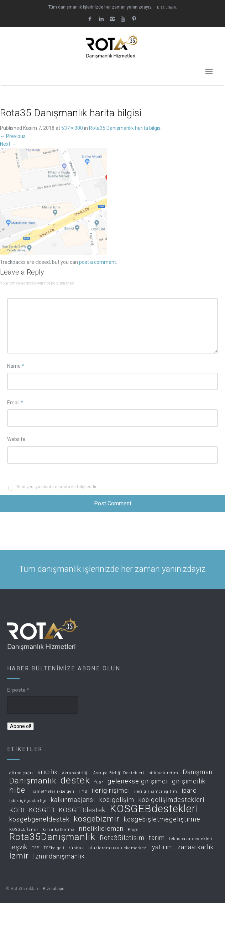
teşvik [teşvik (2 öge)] (18, 847)
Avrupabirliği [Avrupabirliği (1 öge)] (75, 773)
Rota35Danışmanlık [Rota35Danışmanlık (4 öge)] (52, 837)
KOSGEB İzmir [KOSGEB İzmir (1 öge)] (23, 830)
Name (15, 366)
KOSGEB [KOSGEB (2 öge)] (41, 810)
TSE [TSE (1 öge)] (35, 848)
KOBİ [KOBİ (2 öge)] (17, 810)
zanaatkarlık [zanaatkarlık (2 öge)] (195, 847)
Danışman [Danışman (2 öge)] (198, 772)
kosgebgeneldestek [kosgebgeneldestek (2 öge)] (39, 819)
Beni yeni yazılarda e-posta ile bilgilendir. (56, 486)
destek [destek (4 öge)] (75, 781)
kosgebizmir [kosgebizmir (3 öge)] (97, 819)
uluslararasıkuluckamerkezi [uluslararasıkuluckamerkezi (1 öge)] (118, 848)
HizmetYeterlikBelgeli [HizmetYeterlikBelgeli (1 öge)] (52, 792)
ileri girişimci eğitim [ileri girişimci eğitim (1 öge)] (155, 792)
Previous (13, 136)
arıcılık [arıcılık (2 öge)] (47, 772)
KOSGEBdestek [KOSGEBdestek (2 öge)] (82, 810)
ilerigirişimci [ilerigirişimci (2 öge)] (110, 790)
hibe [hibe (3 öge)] (17, 790)
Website (16, 439)
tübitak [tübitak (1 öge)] (76, 848)
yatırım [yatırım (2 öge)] (162, 847)
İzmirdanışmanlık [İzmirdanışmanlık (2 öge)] (59, 856)
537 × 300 (72, 128)
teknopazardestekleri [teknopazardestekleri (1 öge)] (191, 839)
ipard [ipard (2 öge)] (189, 790)
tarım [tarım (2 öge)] (157, 838)
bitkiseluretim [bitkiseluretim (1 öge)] (163, 773)
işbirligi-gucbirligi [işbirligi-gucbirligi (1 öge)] (28, 801)
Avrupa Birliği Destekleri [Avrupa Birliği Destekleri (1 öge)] (118, 773)
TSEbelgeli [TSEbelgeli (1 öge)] (53, 848)
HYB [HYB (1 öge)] (83, 792)
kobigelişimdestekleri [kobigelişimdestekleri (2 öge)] (171, 800)
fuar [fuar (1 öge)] (98, 782)
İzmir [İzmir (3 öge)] (19, 856)
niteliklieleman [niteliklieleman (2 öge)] (101, 828)
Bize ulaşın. (167, 7)
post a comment (97, 262)
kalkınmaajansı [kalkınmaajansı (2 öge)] (73, 800)
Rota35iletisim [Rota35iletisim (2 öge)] (122, 838)
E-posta (18, 690)
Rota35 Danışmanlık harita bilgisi (125, 128)
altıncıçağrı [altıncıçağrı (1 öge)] (21, 773)
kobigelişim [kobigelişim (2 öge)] (116, 800)
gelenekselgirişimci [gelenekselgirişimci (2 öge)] (138, 781)
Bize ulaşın (53, 888)
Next (8, 144)
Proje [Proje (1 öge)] (133, 830)
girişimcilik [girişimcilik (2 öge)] (188, 781)
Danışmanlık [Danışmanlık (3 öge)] (32, 781)
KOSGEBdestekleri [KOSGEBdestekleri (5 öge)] (154, 809)
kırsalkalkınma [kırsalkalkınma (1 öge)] (59, 830)
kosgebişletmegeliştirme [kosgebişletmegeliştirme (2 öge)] (162, 819)
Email (15, 402)
